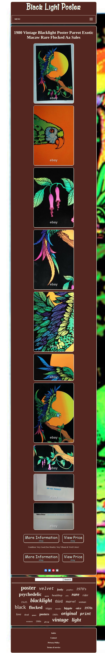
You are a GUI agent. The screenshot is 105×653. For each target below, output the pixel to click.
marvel (71, 601)
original (69, 613)
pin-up (46, 622)
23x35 (24, 602)
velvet (46, 588)
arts (67, 596)
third (59, 601)
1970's (81, 589)
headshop (57, 595)
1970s (88, 608)
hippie (68, 608)
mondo (58, 608)
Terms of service (53, 647)
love (18, 614)
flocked (35, 607)
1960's (55, 615)
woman (82, 602)
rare (75, 594)
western (29, 621)
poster (28, 588)
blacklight (41, 600)
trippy (49, 608)
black (20, 607)
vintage (60, 620)
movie (47, 596)
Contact (53, 638)
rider (85, 595)
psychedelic (30, 594)
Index (53, 633)
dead (26, 614)
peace (34, 615)
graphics (69, 590)
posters (44, 614)
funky (60, 589)
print (85, 614)
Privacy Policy (54, 643)
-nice (78, 608)
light (76, 620)
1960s (38, 621)
